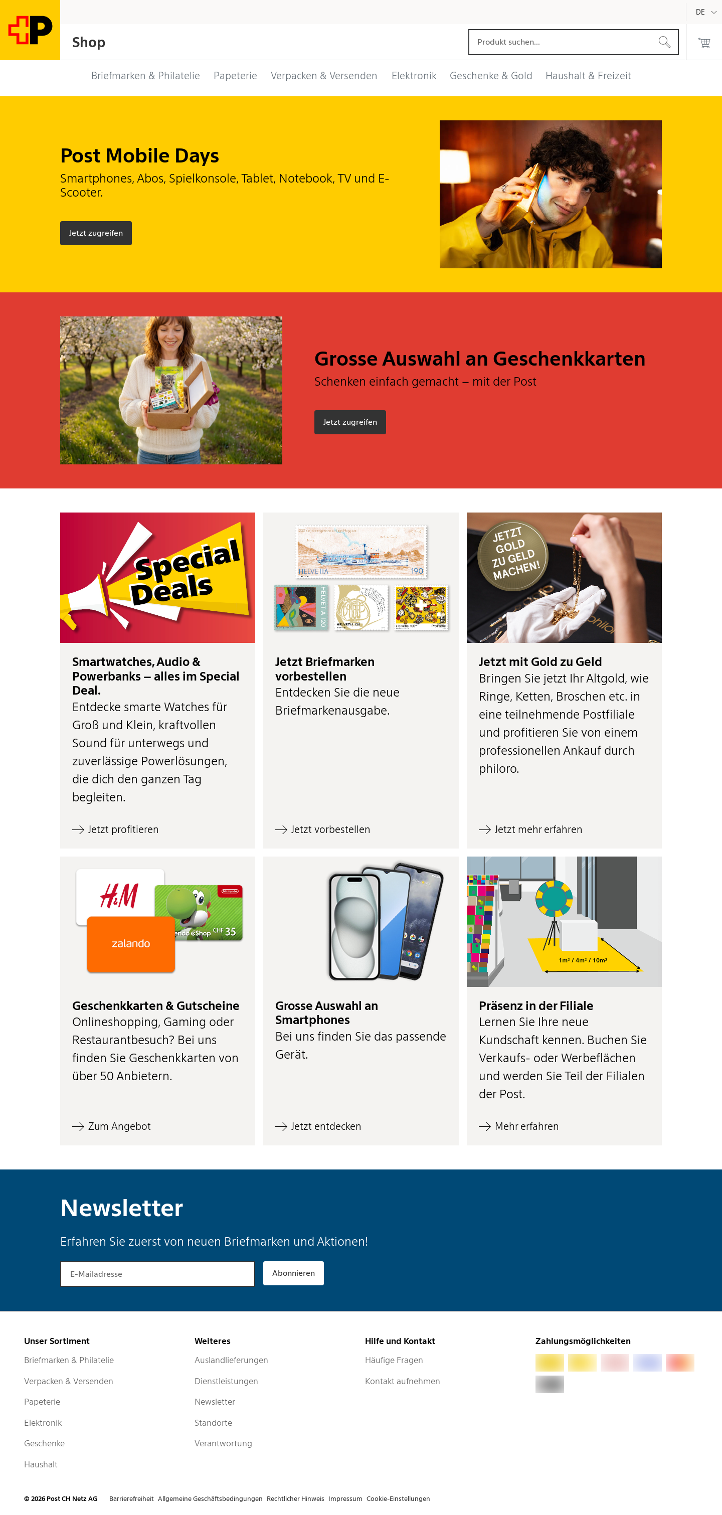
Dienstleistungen (226, 1381)
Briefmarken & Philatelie (69, 1360)
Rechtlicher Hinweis (295, 1498)
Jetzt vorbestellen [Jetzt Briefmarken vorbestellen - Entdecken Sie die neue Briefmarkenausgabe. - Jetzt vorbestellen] (331, 829)
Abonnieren (293, 1273)
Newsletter (215, 1402)
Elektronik (43, 1423)
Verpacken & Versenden (68, 1381)
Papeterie (42, 1402)
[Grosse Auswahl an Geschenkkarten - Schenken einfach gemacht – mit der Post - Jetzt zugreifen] (350, 422)
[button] (157, 681)
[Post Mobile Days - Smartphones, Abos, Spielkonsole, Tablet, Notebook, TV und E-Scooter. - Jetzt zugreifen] (96, 233)
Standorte (213, 1423)
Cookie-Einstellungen (398, 1498)
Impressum (345, 1498)
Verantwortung (223, 1443)
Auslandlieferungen (231, 1360)
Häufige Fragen (394, 1360)
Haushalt (41, 1464)
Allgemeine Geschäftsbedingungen (210, 1498)
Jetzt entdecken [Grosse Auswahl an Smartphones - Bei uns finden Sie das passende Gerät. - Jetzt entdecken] (326, 1126)
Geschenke (44, 1443)
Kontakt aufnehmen (402, 1381)
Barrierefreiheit (131, 1498)
